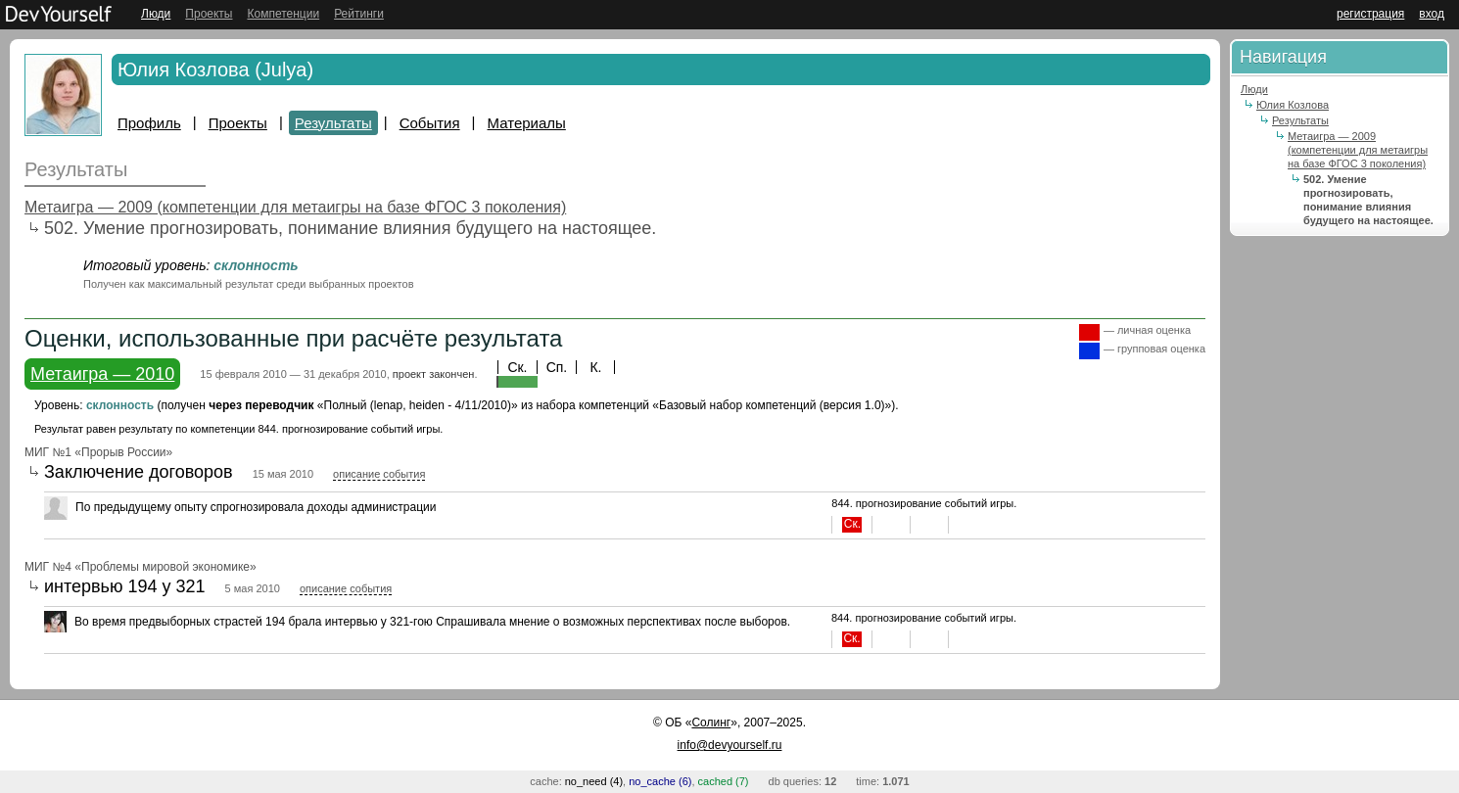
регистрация (1370, 14)
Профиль (149, 123)
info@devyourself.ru (730, 745)
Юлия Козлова (1292, 105)
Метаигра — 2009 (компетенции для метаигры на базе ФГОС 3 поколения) (295, 207)
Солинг (710, 722)
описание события (379, 474)
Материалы (527, 123)
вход (1431, 14)
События (430, 123)
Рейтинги (359, 14)
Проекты (208, 14)
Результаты (333, 123)
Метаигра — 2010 (102, 374)
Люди (155, 14)
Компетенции (283, 14)
